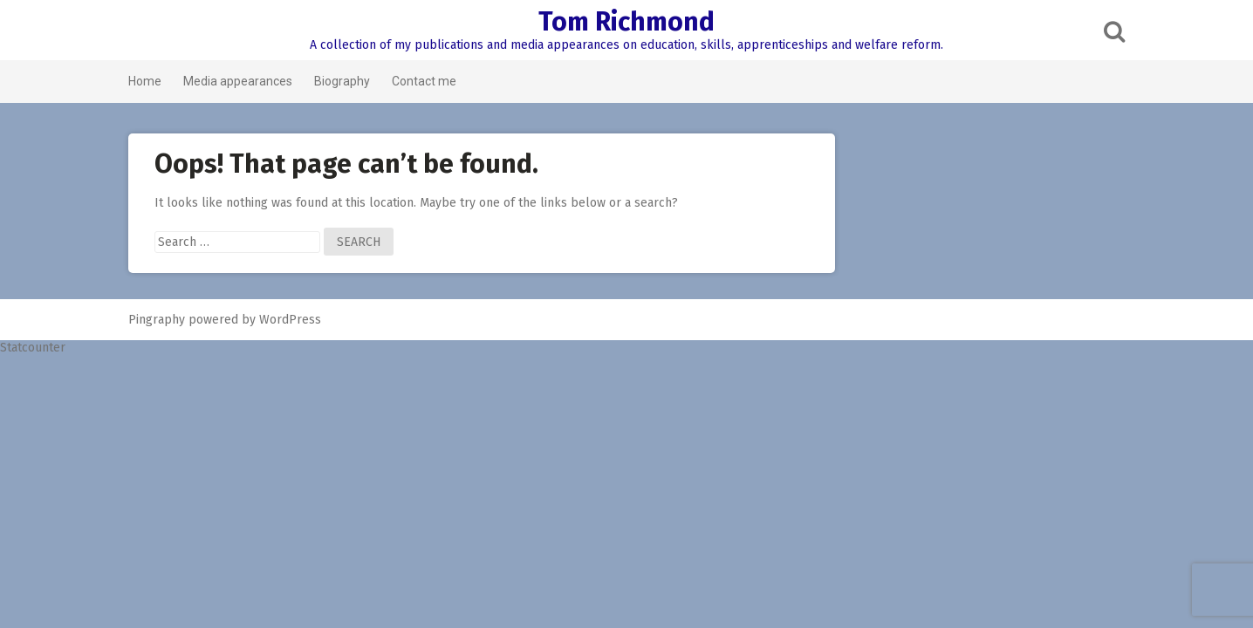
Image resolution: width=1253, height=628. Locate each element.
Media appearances (237, 81)
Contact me (424, 81)
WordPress (290, 319)
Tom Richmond (626, 22)
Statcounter (32, 347)
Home (144, 81)
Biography (342, 81)
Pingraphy (156, 319)
